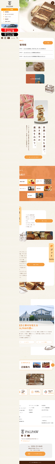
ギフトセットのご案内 (34, 405)
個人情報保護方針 (20, 421)
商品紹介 (31, 410)
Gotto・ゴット (19, 412)
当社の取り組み (45, 410)
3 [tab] (37, 30)
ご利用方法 (44, 420)
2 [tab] (35, 30)
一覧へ (48, 42)
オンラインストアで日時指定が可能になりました (34, 56)
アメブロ (13, 38)
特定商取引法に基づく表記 (47, 423)
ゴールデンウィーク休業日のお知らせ (32, 52)
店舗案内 (31, 412)
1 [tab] (33, 30)
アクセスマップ (26, 441)
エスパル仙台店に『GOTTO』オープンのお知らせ (35, 48)
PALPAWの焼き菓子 (20, 410)
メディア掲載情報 (45, 407)
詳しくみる (44, 221)
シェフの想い (44, 342)
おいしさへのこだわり (34, 157)
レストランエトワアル (46, 417)
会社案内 (44, 405)
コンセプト (26, 342)
